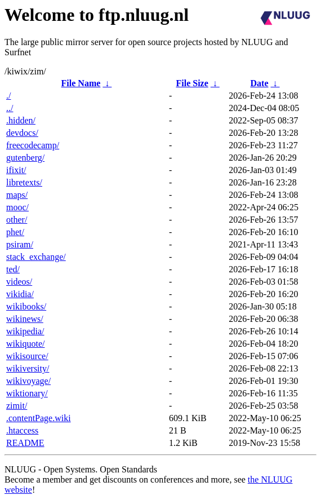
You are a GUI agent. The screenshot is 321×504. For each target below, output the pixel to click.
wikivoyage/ (28, 381)
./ (8, 95)
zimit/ (16, 405)
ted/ (13, 269)
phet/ (15, 232)
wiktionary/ (27, 393)
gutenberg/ (25, 157)
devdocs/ (22, 133)
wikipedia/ (25, 331)
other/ (16, 219)
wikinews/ (24, 319)
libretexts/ (24, 182)
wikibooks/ (26, 306)
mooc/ (17, 207)
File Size (192, 83)
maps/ (17, 195)
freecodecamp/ (32, 145)
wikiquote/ (25, 343)
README (25, 443)
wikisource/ (27, 356)
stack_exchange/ (36, 257)
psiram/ (19, 244)
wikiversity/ (27, 368)
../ (9, 108)
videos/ (19, 281)
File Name (81, 83)
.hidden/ (20, 120)
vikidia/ (20, 294)
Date (260, 83)
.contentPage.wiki (38, 418)
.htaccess (22, 430)
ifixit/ (16, 170)
